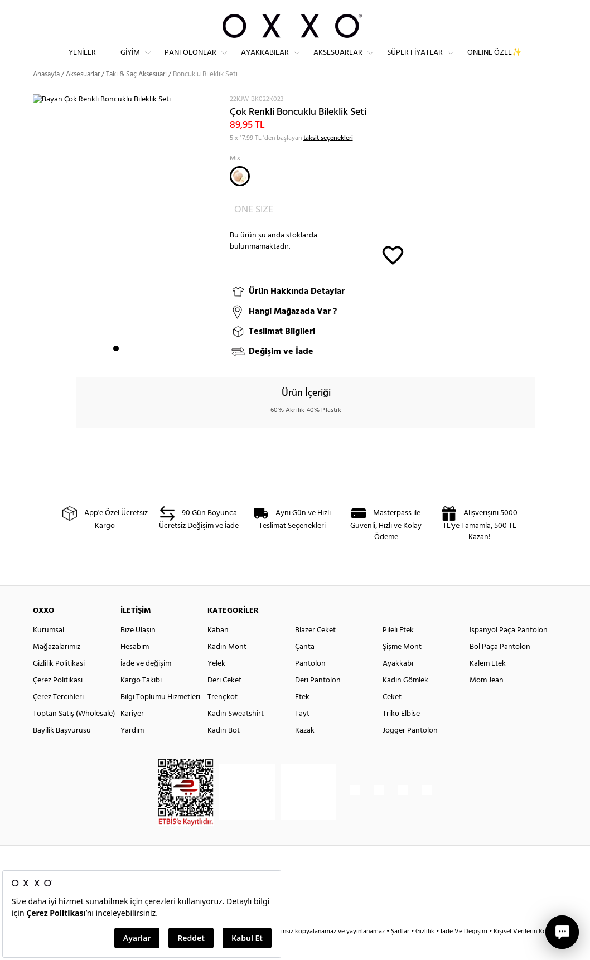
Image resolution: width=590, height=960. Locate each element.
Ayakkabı (398, 683)
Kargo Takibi (141, 700)
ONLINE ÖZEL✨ (494, 61)
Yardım (132, 750)
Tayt (302, 734)
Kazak (305, 750)
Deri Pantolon (318, 700)
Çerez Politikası (58, 700)
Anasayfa (46, 94)
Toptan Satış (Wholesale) (74, 734)
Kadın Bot (223, 750)
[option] (127, 250)
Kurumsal (48, 650)
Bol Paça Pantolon (500, 667)
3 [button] (136, 368)
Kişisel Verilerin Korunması (531, 951)
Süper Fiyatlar (415, 61)
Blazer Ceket (315, 650)
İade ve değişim (145, 683)
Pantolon (310, 683)
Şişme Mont (402, 667)
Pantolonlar (190, 61)
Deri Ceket (224, 700)
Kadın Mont (226, 667)
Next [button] (38, 249)
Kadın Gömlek (405, 700)
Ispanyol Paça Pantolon (509, 650)
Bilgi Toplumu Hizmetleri (160, 717)
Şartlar (401, 951)
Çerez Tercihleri (58, 717)
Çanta (305, 667)
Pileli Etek (398, 650)
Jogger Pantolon (410, 750)
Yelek (216, 683)
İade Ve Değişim (464, 951)
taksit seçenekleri (328, 157)
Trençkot (222, 717)
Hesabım (134, 667)
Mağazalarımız (56, 667)
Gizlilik (425, 951)
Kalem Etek (488, 683)
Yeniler (82, 61)
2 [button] (126, 368)
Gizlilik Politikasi (59, 683)
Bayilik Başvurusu (62, 750)
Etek (302, 717)
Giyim (130, 61)
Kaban (218, 650)
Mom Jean (487, 700)
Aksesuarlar (337, 61)
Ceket (392, 717)
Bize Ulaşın (138, 650)
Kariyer (132, 734)
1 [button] (116, 368)
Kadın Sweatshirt (235, 734)
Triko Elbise (401, 734)
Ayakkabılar (265, 61)
